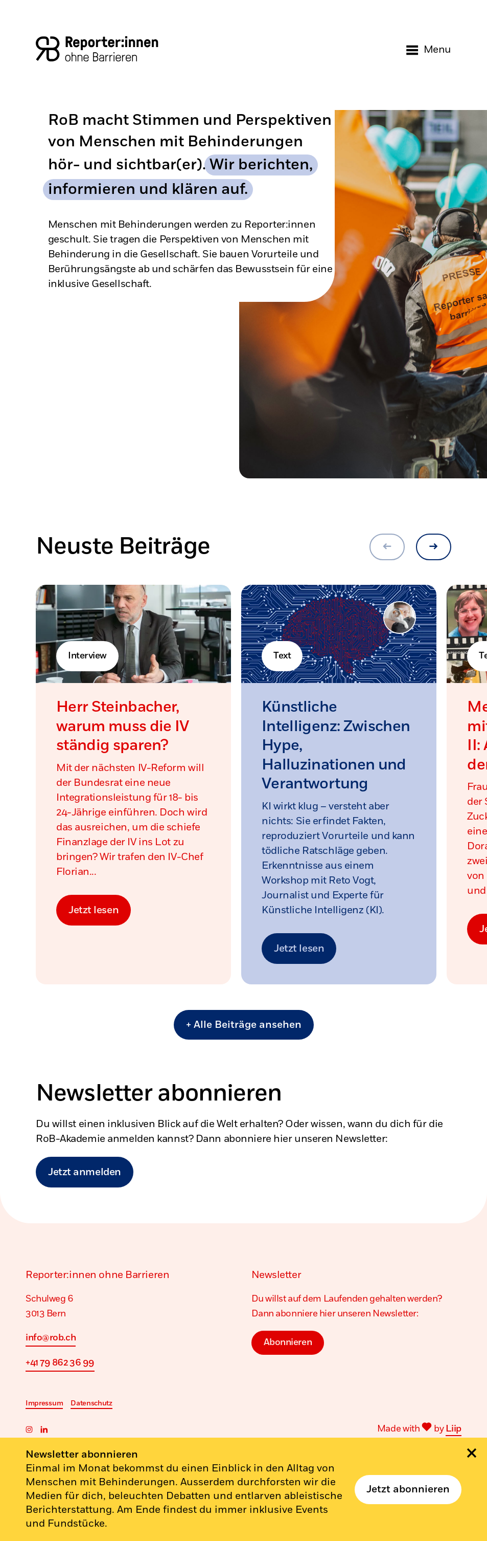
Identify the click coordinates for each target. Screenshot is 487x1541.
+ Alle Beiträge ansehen (244, 1025)
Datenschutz (91, 1403)
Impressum (44, 1403)
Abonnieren (288, 1342)
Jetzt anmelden (84, 1172)
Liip (453, 1429)
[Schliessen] (471, 1453)
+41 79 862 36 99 (60, 1363)
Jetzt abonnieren (408, 1489)
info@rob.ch (51, 1338)
